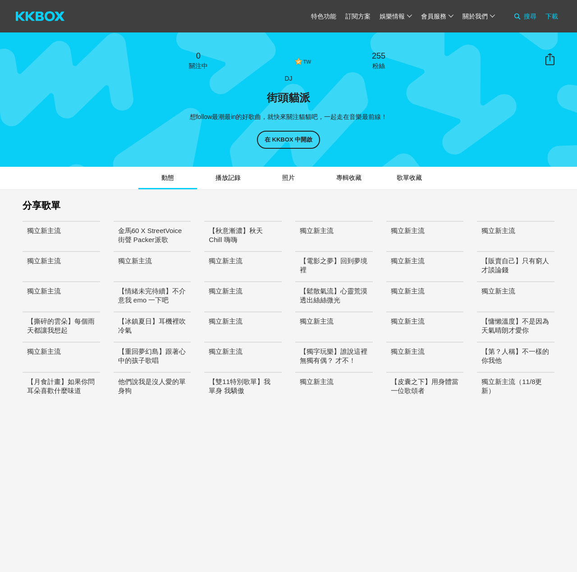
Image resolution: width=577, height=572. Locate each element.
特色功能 (323, 16)
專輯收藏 (349, 177)
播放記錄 (228, 177)
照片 (288, 177)
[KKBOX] (40, 16)
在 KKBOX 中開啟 (288, 139)
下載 (551, 16)
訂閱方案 (358, 16)
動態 (167, 177)
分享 (550, 59)
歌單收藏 (409, 177)
